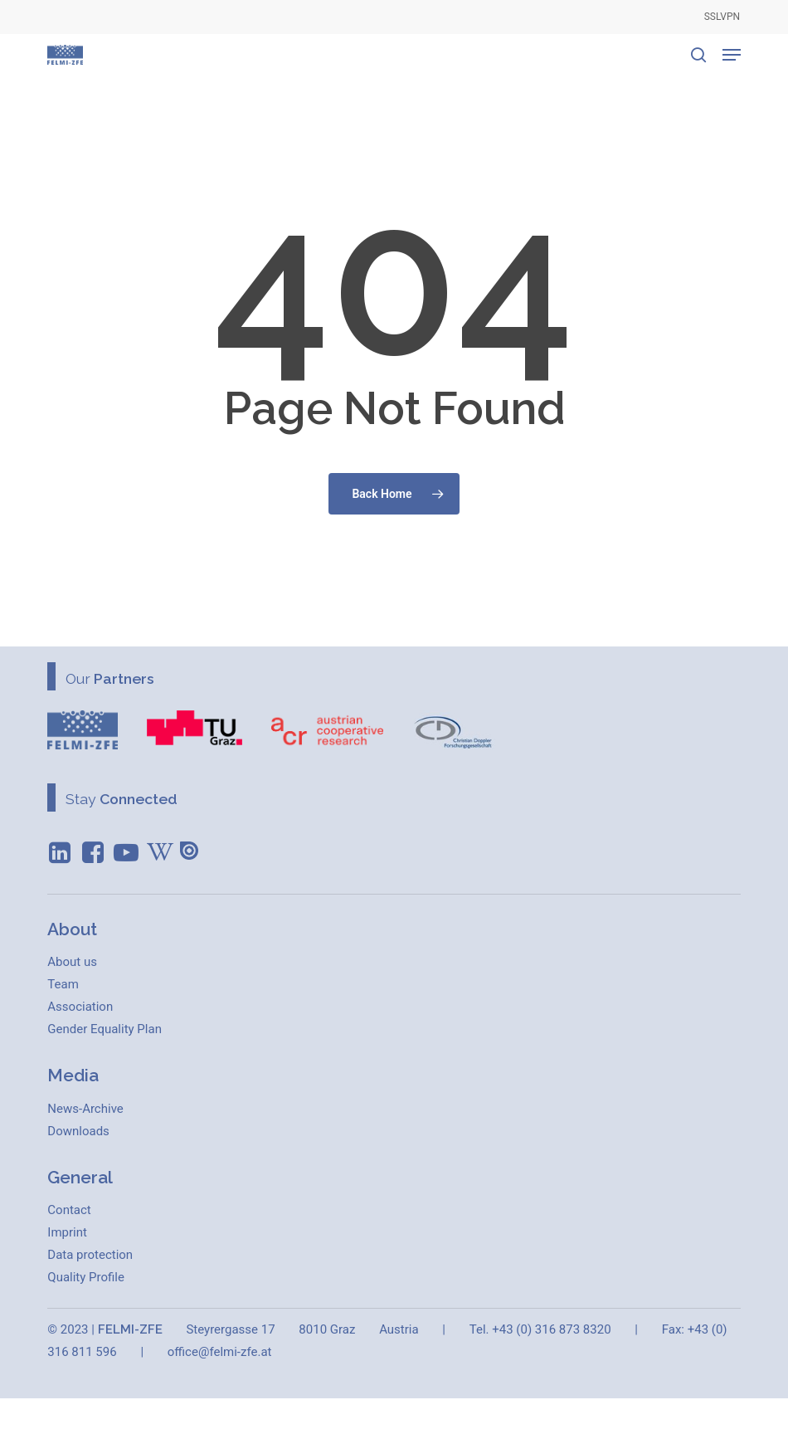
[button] (731, 54)
